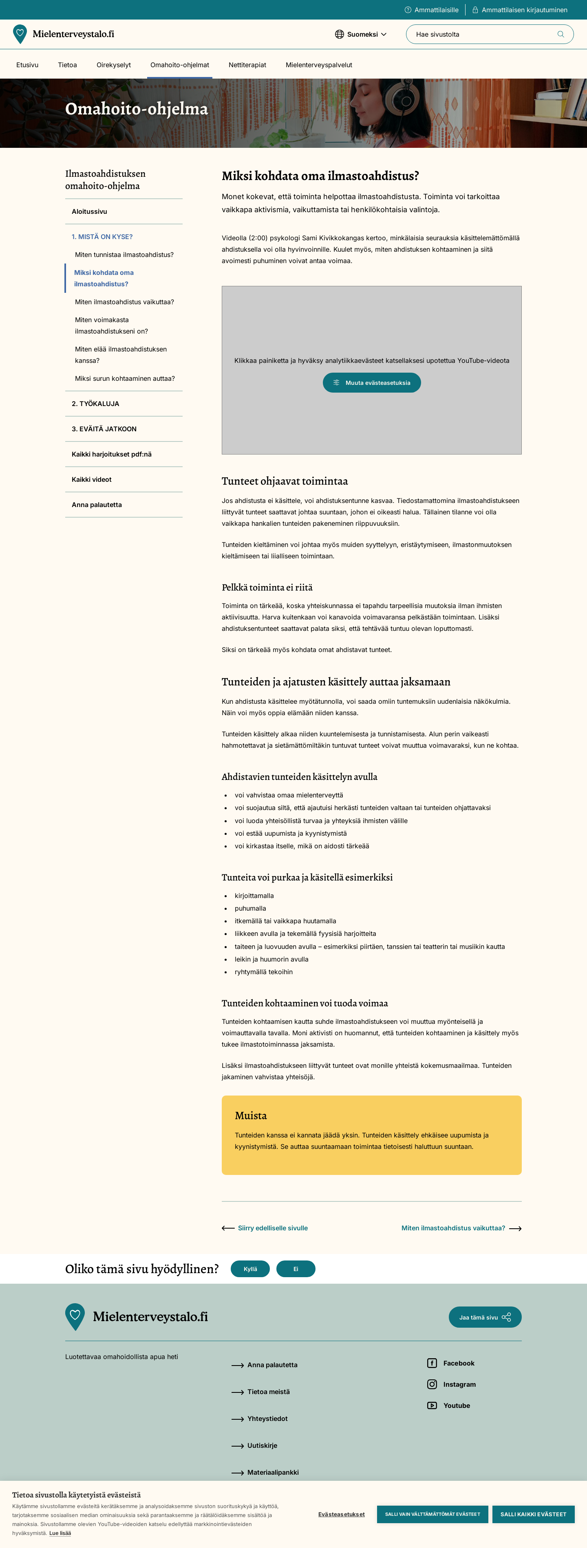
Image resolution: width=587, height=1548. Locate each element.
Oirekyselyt (114, 65)
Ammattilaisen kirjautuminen (519, 10)
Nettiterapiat (247, 65)
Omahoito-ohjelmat (179, 65)
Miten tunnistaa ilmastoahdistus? (124, 254)
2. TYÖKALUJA (95, 404)
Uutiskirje (254, 1445)
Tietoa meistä (260, 1391)
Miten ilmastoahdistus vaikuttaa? (124, 302)
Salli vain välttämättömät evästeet (432, 1514)
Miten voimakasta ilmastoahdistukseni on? (111, 325)
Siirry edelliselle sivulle (265, 1227)
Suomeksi (360, 38)
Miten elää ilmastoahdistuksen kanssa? (121, 354)
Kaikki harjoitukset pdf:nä (112, 454)
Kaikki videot (92, 479)
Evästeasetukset (341, 1514)
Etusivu (27, 65)
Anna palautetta (97, 505)
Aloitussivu (89, 211)
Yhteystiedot (259, 1418)
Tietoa (67, 65)
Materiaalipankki (265, 1472)
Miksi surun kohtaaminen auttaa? (125, 378)
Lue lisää (60, 1533)
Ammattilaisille (432, 10)
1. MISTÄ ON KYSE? (102, 237)
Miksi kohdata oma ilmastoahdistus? (104, 278)
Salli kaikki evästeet (534, 1514)
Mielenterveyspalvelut (319, 65)
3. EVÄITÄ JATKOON (104, 429)
